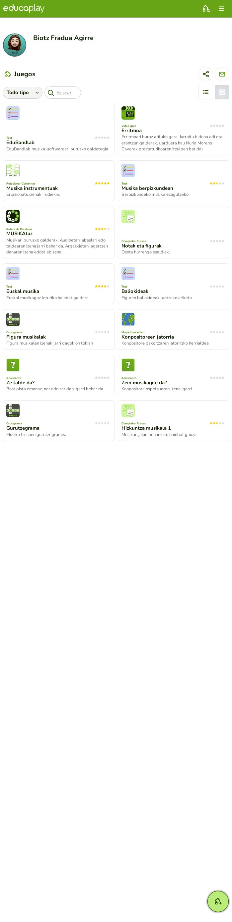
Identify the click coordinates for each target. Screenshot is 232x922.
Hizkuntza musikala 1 (146, 428)
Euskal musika (22, 291)
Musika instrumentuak (32, 188)
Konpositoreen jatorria (147, 337)
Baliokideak (134, 291)
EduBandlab (20, 142)
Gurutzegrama (22, 428)
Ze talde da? (20, 382)
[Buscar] (62, 92)
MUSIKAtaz (19, 233)
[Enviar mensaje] (222, 74)
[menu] (221, 8)
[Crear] (218, 901)
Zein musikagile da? (144, 382)
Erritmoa (131, 130)
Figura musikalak (26, 337)
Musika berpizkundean (147, 188)
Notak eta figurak (141, 246)
